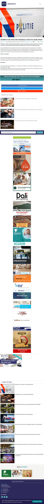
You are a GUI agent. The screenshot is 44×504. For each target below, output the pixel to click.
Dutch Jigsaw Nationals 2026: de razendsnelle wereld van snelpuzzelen (28, 444)
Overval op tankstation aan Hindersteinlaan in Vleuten (26, 120)
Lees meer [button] (20, 502)
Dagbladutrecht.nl (12, 4)
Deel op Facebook (22, 85)
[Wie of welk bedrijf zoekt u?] (18, 132)
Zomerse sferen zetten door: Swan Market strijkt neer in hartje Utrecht (28, 424)
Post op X (22, 88)
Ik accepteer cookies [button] (37, 501)
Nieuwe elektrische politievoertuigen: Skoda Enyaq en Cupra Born (27, 434)
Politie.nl (42, 41)
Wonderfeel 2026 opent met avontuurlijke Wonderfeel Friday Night (27, 404)
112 (35, 41)
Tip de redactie (22, 91)
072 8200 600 (5, 488)
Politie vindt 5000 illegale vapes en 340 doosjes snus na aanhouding (28, 109)
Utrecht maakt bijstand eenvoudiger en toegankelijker (26, 98)
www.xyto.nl (5, 492)
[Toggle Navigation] (40, 4)
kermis (31, 41)
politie (24, 41)
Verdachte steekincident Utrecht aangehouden (24, 414)
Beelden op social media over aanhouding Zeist (24, 384)
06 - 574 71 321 (26, 80)
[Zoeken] (40, 132)
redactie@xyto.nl (6, 490)
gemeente (28, 41)
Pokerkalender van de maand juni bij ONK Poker (24, 394)
